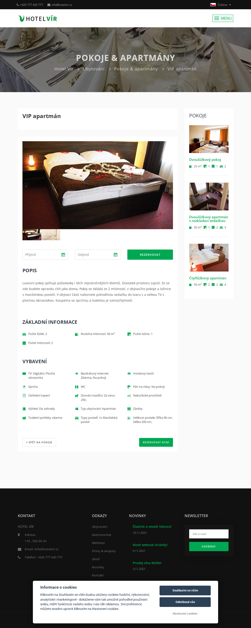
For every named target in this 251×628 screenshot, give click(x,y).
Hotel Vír (63, 69)
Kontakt (98, 575)
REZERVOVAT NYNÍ (156, 442)
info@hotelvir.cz (59, 5)
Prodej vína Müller (147, 563)
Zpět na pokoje (39, 442)
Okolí (96, 559)
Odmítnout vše (185, 602)
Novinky (98, 567)
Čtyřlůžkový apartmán (207, 278)
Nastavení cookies (185, 613)
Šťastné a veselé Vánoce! (152, 526)
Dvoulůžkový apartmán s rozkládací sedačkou (208, 219)
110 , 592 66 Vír (36, 541)
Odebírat (209, 546)
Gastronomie (101, 535)
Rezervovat (150, 255)
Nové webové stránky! (150, 545)
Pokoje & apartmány (136, 69)
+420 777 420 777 (30, 5)
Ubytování (94, 69)
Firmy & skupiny (104, 551)
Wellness (98, 543)
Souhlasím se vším (185, 590)
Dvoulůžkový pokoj (205, 159)
